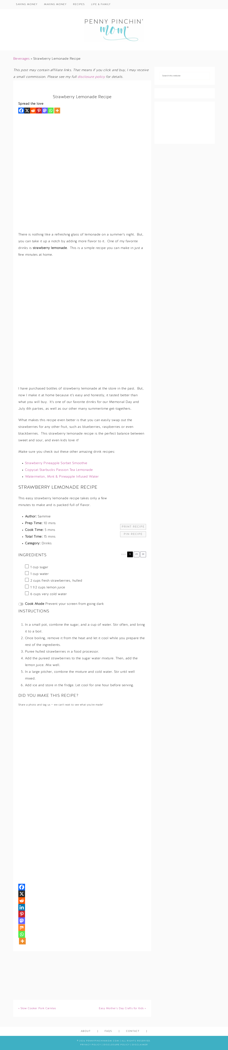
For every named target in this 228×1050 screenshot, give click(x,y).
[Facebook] (21, 110)
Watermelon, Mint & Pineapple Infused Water (62, 477)
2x (136, 554)
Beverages (21, 59)
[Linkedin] (21, 907)
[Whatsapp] (51, 110)
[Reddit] (33, 110)
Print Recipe (133, 526)
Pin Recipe (133, 534)
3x (143, 554)
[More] (57, 110)
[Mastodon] (45, 110)
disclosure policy (91, 77)
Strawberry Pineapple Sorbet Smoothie (56, 463)
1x (130, 554)
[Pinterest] (39, 110)
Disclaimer (140, 1045)
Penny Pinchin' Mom (114, 30)
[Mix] (21, 927)
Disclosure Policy (116, 1045)
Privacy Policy (90, 1045)
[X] (27, 110)
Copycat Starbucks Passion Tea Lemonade (59, 470)
